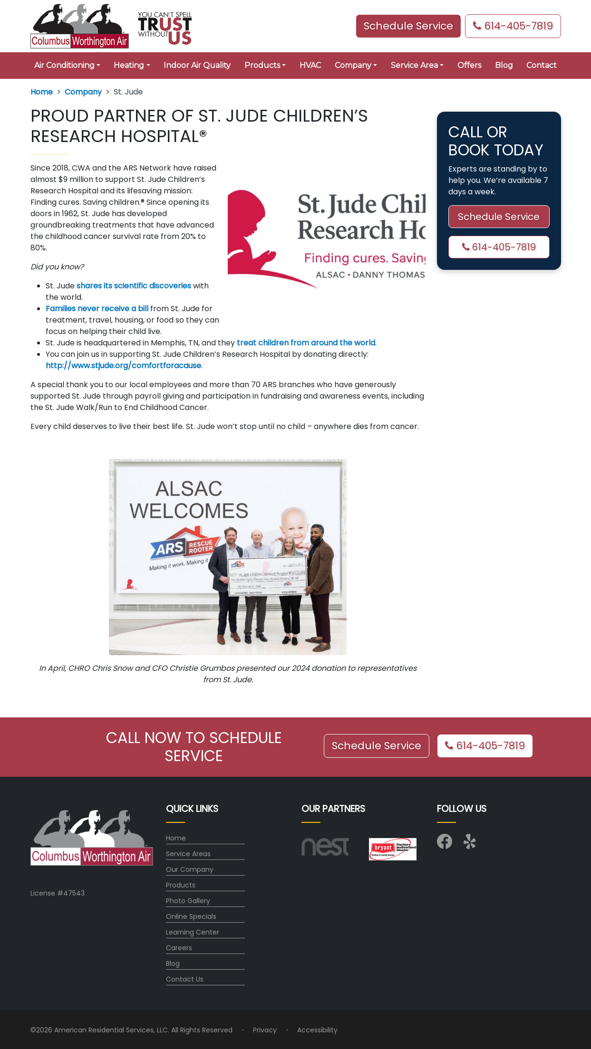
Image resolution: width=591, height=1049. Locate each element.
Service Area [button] (414, 65)
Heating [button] (129, 65)
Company (83, 91)
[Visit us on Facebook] (444, 844)
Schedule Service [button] (408, 26)
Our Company (189, 869)
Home (41, 91)
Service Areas (188, 853)
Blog (504, 65)
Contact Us (184, 979)
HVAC (310, 65)
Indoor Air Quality (197, 65)
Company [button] (353, 65)
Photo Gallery (188, 901)
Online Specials (191, 916)
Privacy (265, 1030)
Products (180, 885)
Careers (179, 948)
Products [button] (262, 65)
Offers (469, 65)
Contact (541, 65)
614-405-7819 (513, 26)
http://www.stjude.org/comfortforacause (123, 365)
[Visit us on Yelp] (471, 844)
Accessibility (317, 1030)
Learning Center (192, 932)
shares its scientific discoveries (134, 285)
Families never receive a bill (97, 308)
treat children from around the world (306, 342)
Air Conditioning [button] (64, 65)
